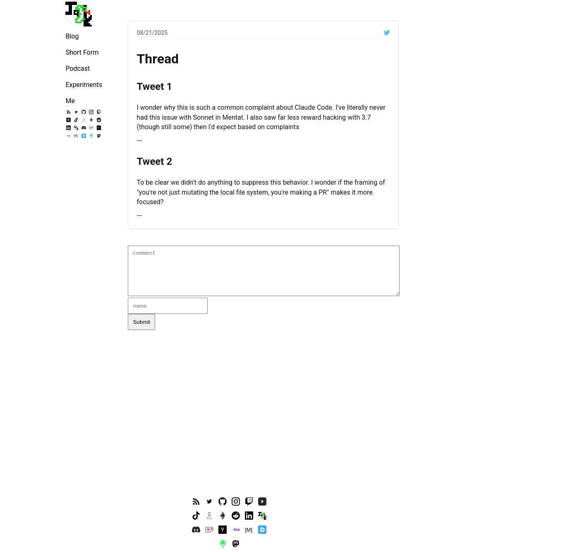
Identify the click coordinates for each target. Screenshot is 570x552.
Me (69, 101)
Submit (141, 322)
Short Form (81, 52)
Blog (72, 36)
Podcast (77, 68)
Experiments (83, 85)
